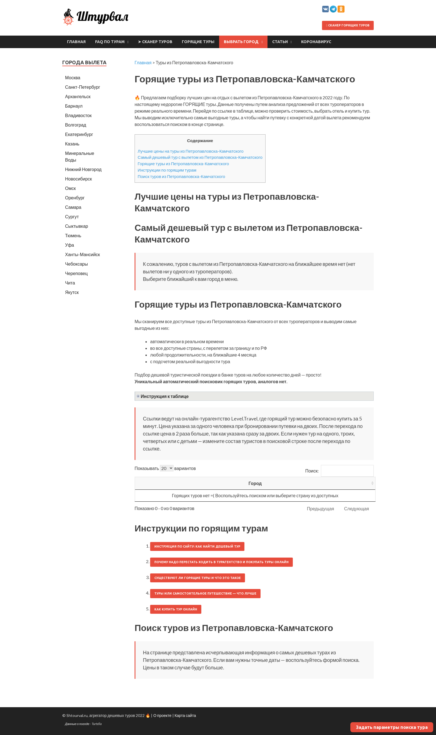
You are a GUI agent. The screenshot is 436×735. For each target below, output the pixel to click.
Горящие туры (198, 41)
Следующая (356, 508)
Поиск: (339, 470)
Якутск (72, 292)
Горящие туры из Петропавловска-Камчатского (183, 163)
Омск (70, 188)
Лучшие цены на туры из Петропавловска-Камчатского (191, 151)
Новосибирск (78, 178)
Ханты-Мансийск (82, 254)
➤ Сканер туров (155, 41)
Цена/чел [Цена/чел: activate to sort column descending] (299, 483)
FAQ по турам (110, 41)
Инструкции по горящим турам (167, 169)
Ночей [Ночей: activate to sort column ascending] (260, 483)
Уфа (69, 245)
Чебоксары (76, 263)
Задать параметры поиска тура (392, 727)
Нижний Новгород (83, 169)
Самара (73, 207)
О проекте (162, 715)
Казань (72, 143)
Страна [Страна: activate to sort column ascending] (188, 483)
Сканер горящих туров (348, 25)
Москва (72, 77)
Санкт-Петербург (82, 87)
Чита (70, 282)
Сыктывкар (76, 226)
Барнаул (74, 105)
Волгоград (75, 124)
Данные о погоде (77, 724)
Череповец (76, 273)
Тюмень (73, 235)
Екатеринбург (79, 134)
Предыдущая (320, 508)
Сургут (72, 216)
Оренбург (75, 197)
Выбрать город (241, 41)
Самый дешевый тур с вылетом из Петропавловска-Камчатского (200, 157)
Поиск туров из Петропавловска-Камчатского (181, 176)
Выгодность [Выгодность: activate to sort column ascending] (348, 483)
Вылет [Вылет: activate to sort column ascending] (225, 483)
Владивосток (78, 115)
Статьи (280, 41)
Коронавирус (316, 41)
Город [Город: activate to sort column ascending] (152, 483)
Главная (76, 41)
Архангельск (77, 96)
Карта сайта (185, 715)
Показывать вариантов (165, 468)
